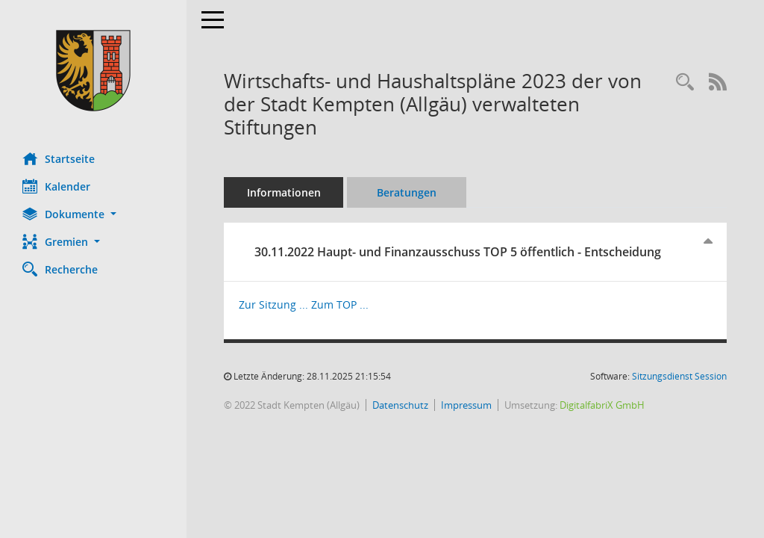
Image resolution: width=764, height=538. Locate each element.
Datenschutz (400, 405)
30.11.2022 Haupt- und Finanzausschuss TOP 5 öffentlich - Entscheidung (457, 252)
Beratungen (406, 192)
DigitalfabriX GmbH (602, 405)
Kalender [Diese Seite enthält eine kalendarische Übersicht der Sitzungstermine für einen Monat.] (56, 186)
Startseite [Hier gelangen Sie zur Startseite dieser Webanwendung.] (58, 158)
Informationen (284, 192)
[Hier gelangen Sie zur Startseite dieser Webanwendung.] (93, 70)
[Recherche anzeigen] (684, 82)
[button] (93, 214)
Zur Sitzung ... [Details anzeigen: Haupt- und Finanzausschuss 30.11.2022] (273, 304)
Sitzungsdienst (679, 376)
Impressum (466, 405)
